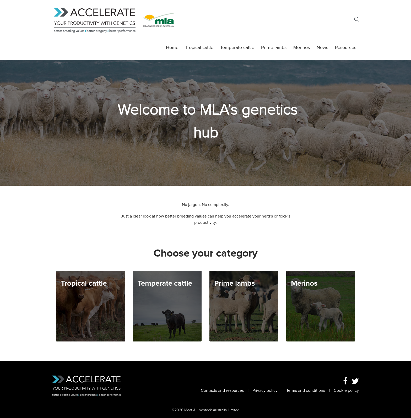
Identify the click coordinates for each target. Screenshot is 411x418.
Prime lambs (273, 47)
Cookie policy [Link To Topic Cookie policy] (346, 390)
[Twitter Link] (355, 381)
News (322, 47)
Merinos (301, 47)
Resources (345, 47)
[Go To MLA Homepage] (158, 19)
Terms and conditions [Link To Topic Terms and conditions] (305, 390)
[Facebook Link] (345, 381)
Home (172, 47)
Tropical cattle (199, 47)
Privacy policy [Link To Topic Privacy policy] (265, 390)
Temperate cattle (237, 47)
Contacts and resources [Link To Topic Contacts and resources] (222, 390)
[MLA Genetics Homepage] (97, 19)
